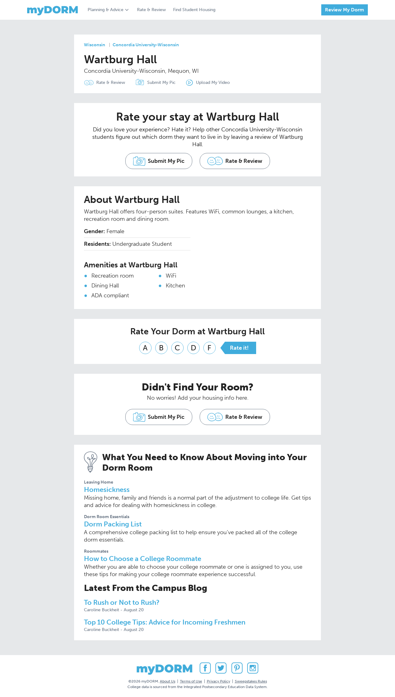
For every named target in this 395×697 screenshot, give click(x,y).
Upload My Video (213, 82)
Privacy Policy (218, 681)
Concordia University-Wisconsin (146, 44)
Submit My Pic (161, 82)
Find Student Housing (194, 9)
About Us (167, 681)
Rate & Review (151, 9)
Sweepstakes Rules (251, 681)
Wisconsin (94, 44)
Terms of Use (191, 681)
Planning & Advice (105, 9)
